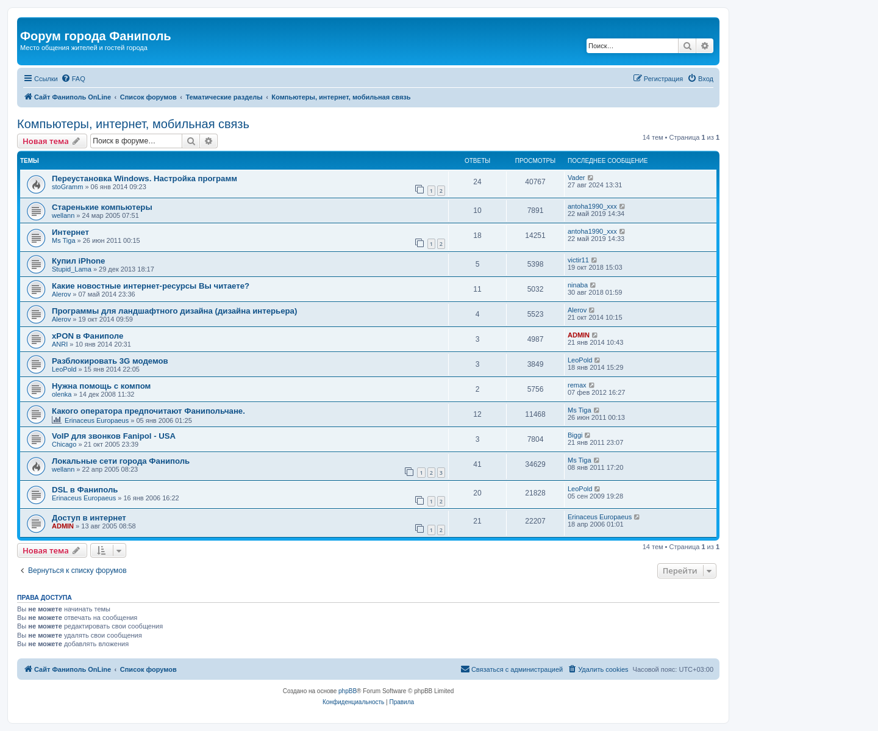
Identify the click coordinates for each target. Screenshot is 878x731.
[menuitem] (73, 78)
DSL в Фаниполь (85, 489)
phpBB (347, 691)
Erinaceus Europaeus (97, 420)
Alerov (61, 294)
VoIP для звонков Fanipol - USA (114, 436)
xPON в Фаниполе (87, 335)
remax (577, 385)
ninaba (578, 285)
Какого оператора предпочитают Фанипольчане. (148, 411)
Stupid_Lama (71, 269)
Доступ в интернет (89, 517)
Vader (576, 177)
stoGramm (67, 186)
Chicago (64, 444)
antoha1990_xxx (592, 206)
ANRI (60, 344)
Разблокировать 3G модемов (110, 361)
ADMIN (579, 335)
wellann (63, 215)
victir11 (578, 260)
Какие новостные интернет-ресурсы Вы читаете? (150, 285)
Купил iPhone (78, 260)
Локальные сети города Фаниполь (121, 461)
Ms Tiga (64, 240)
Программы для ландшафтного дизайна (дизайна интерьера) (174, 310)
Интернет (70, 232)
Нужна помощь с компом (101, 386)
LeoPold (64, 369)
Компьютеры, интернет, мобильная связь (133, 124)
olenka (61, 394)
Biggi (575, 435)
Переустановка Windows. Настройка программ (144, 178)
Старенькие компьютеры (102, 207)
